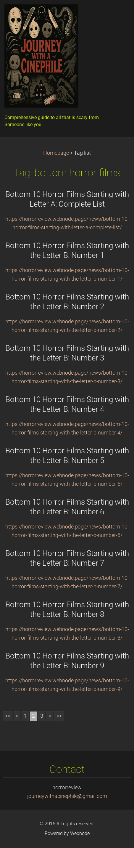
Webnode (80, 833)
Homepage (56, 153)
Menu (118, 13)
